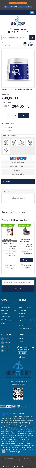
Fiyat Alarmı (18, 170)
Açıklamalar (6, 181)
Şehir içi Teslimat (23, 325)
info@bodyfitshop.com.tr (18, 32)
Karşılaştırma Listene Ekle (19, 166)
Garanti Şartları (5, 304)
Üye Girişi (14, 7)
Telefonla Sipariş (6, 320)
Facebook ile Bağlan (25, 7)
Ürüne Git (26, 260)
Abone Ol (18, 289)
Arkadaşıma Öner (18, 174)
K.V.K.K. (3, 323)
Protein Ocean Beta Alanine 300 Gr (16, 89)
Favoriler (6, 43)
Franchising (22, 313)
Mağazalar (22, 317)
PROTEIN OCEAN (11, 128)
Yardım (21, 304)
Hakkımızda (22, 338)
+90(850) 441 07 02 (18, 29)
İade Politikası (5, 313)
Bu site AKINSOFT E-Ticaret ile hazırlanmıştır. (18, 467)
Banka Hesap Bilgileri (25, 328)
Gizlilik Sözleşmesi (6, 317)
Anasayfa (13, 3)
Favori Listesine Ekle (19, 162)
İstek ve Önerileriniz (25, 307)
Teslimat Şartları (5, 307)
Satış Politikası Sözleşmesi (8, 310)
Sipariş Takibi (22, 3)
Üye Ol (7, 7)
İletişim (21, 342)
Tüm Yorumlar (7, 191)
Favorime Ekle (11, 265)
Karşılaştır (6, 45)
